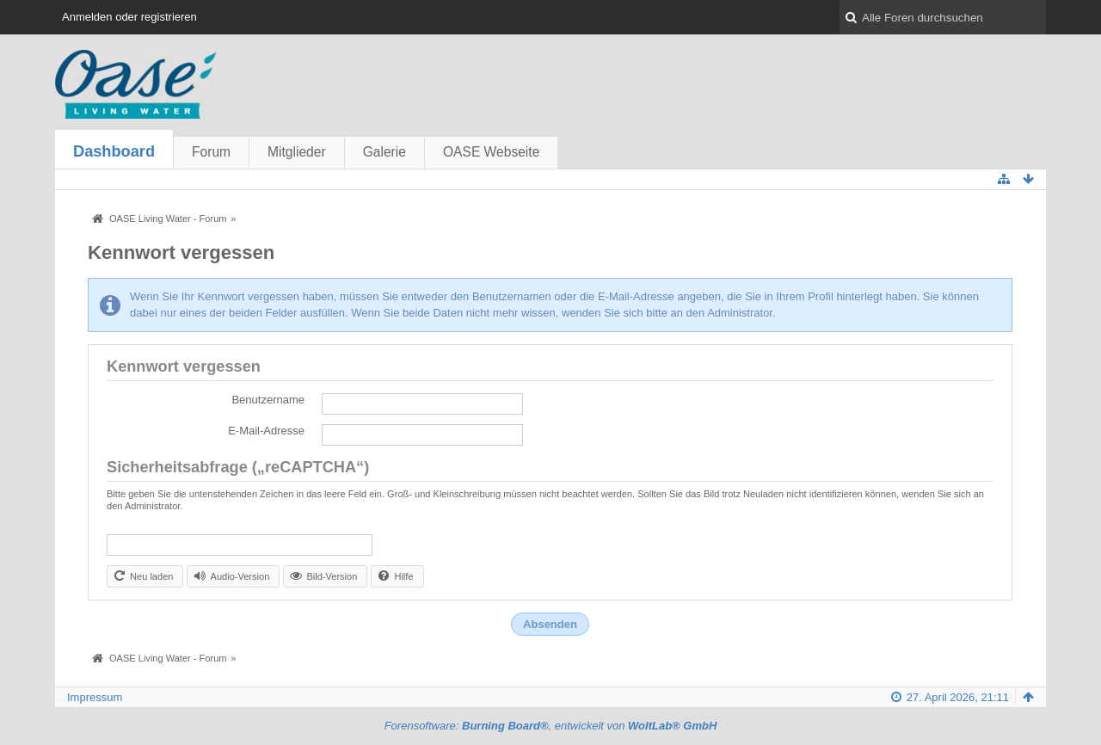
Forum (211, 152)
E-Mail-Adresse (266, 430)
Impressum (94, 697)
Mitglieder (297, 152)
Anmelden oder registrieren (129, 16)
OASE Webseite (491, 152)
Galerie (384, 152)
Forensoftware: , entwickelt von (550, 725)
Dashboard (114, 151)
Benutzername (267, 399)
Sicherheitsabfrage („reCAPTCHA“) (238, 467)
